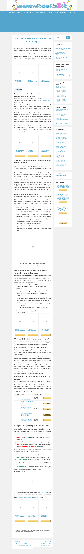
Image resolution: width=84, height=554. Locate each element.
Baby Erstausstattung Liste (61, 69)
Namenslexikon (63, 12)
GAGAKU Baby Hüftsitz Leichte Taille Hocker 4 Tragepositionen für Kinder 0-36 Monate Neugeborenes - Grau (63, 189)
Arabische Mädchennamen (61, 143)
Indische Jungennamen (60, 150)
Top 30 (74, 12)
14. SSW (61, 92)
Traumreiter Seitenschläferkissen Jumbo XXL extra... (32, 330)
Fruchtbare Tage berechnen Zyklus (62, 114)
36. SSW (64, 101)
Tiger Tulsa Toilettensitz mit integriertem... (45, 151)
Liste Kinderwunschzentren (61, 74)
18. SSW (64, 94)
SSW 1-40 (69, 12)
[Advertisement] (42, 24)
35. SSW (61, 101)
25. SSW (57, 97)
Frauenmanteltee (26, 495)
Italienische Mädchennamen (61, 153)
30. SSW (64, 99)
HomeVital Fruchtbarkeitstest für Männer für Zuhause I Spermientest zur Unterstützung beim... (26, 408)
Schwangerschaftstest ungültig (21, 166)
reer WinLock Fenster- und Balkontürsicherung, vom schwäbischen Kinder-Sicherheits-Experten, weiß (63, 222)
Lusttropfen (32, 310)
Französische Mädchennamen (61, 148)
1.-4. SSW (57, 88)
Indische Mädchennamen (60, 151)
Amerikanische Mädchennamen (62, 141)
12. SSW (64, 91)
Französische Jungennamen (61, 147)
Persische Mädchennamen (61, 159)
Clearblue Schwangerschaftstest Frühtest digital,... (32, 81)
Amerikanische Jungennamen (61, 139)
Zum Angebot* (20, 156)
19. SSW (57, 95)
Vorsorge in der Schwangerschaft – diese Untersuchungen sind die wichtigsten (63, 58)
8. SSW (60, 90)
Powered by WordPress (26, 552)
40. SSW (57, 104)
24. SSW (64, 96)
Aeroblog (36, 552)
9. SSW (63, 90)
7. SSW (57, 90)
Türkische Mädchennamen (61, 169)
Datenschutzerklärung (47, 552)
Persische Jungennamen (60, 157)
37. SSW (57, 103)
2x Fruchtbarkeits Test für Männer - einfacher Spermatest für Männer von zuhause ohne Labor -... (26, 418)
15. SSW (64, 92)
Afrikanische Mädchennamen (61, 135)
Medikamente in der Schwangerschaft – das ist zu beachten (62, 52)
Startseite (53, 552)
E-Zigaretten (24, 436)
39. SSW (64, 103)
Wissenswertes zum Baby (60, 75)
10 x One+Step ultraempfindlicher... (19, 81)
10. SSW (57, 91)
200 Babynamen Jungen (60, 133)
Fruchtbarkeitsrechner (42, 489)
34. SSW (57, 101)
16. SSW (57, 94)
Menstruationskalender (60, 119)
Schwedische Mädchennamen (61, 164)
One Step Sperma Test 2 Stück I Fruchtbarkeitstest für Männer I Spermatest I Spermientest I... (26, 397)
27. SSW (64, 97)
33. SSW (64, 100)
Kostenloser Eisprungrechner (61, 116)
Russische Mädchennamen (61, 161)
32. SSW (61, 100)
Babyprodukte (49, 12)
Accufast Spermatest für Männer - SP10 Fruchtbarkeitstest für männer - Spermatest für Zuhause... (26, 403)
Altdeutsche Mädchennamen (61, 138)
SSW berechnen (59, 120)
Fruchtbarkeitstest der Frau (45, 100)
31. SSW (57, 100)
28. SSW (57, 99)
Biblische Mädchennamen (60, 146)
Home (9, 12)
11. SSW (61, 91)
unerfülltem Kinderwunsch (42, 166)
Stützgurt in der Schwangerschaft (62, 79)
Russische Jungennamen (60, 160)
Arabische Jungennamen (60, 142)
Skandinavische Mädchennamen (62, 166)
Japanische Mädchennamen (61, 156)
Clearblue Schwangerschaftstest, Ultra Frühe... (45, 81)
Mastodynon (43, 495)
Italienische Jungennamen (61, 152)
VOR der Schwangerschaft (17, 12)
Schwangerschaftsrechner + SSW (62, 122)
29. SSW (61, 99)
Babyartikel (56, 12)
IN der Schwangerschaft (28, 12)
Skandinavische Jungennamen (61, 165)
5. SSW (61, 88)
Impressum (40, 552)
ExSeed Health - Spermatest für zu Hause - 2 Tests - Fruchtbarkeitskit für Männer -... (27, 412)
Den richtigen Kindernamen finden (62, 170)
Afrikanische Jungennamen (61, 134)
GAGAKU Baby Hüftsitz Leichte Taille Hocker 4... (20, 151)
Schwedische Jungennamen (61, 162)
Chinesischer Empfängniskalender (62, 111)
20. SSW (61, 95)
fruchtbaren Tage (21, 491)
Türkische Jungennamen (60, 168)
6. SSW (64, 88)
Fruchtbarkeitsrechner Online (61, 115)
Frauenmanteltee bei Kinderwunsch (62, 73)
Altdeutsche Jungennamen (61, 137)
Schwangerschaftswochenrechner (62, 123)
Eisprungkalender (59, 113)
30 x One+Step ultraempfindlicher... (45, 513)
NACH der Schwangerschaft (40, 12)
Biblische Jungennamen (60, 144)
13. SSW (57, 92)
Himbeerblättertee (34, 495)
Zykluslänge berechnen (60, 124)
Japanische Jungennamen (61, 155)
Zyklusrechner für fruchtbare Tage (62, 125)
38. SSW (61, 103)
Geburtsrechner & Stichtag (61, 118)
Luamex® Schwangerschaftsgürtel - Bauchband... (20, 330)
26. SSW (61, 97)
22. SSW (57, 96)
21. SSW (64, 95)
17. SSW (61, 94)
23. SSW (61, 96)
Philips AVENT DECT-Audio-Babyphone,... (45, 330)
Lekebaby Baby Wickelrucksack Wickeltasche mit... (31, 151)
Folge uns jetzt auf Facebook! (61, 178)
